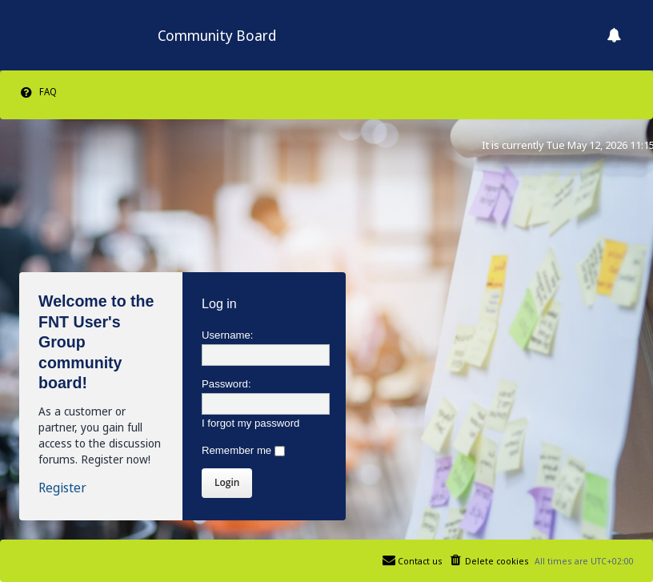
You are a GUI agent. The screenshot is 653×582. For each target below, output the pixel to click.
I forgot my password (250, 423)
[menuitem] (38, 92)
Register (62, 488)
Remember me (243, 450)
